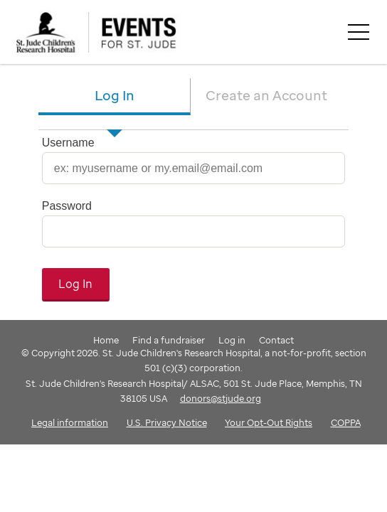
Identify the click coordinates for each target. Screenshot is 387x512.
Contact (276, 340)
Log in (231, 340)
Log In (114, 95)
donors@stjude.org (220, 398)
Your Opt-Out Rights (268, 422)
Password (67, 206)
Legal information (69, 422)
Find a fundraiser (168, 340)
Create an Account (266, 95)
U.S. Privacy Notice (167, 422)
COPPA (346, 422)
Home (106, 340)
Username (68, 143)
